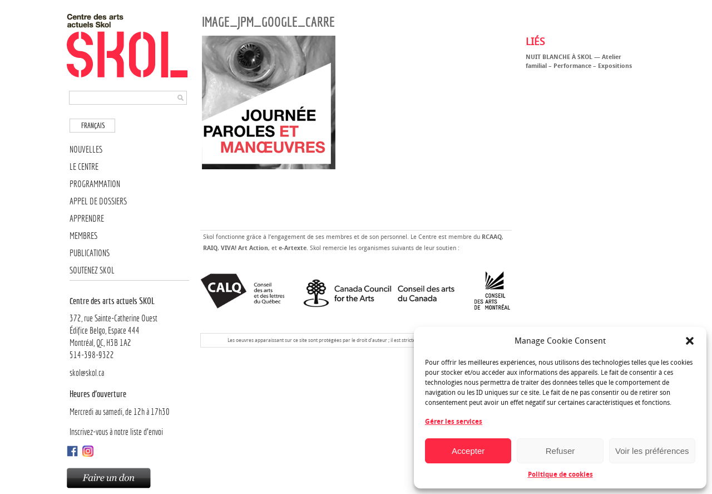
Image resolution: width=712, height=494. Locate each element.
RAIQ (210, 248)
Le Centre (84, 167)
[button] (689, 340)
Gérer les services (453, 421)
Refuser (560, 451)
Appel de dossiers (98, 201)
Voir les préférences (652, 451)
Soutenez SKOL (92, 270)
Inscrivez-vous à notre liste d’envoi (116, 432)
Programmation (95, 184)
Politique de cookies (560, 474)
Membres (83, 236)
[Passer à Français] (92, 125)
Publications (90, 253)
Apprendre (87, 218)
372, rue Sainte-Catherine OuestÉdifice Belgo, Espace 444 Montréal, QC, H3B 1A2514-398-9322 (129, 327)
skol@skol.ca (87, 373)
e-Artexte (292, 248)
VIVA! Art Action (244, 248)
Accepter (468, 451)
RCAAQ (492, 237)
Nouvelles (86, 149)
